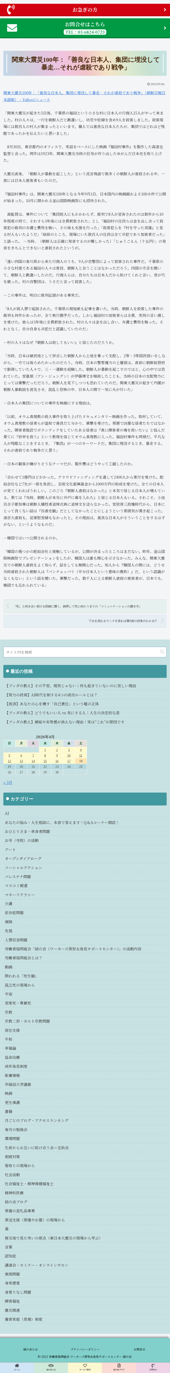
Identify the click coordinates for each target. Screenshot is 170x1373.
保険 (8, 921)
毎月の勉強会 (16, 1129)
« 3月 (7, 782)
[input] (85, 652)
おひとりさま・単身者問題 (27, 831)
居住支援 (12, 1030)
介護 (8, 903)
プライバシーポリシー (85, 1349)
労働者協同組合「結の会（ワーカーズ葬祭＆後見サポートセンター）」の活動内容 (73, 948)
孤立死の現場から (20, 985)
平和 (8, 1039)
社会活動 (12, 1174)
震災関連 (12, 1310)
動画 (8, 967)
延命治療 (12, 1057)
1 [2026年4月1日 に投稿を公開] (45, 749)
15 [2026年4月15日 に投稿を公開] (45, 761)
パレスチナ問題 (18, 876)
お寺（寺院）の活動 (22, 840)
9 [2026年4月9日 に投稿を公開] (57, 755)
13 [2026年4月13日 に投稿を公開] (21, 761)
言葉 (8, 1247)
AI (7, 813)
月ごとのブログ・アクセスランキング (37, 1120)
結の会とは (30, 1349)
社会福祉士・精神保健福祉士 (29, 1183)
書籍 (8, 1111)
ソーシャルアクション (23, 867)
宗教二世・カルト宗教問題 (27, 1021)
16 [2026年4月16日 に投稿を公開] (57, 761)
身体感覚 (12, 1283)
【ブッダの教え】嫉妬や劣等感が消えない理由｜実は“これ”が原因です (64, 721)
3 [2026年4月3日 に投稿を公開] (69, 749)
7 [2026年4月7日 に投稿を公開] (33, 755)
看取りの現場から (20, 1165)
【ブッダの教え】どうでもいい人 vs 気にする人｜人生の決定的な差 (62, 712)
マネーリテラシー (20, 894)
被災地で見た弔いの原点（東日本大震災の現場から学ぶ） (54, 1238)
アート (10, 849)
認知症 (10, 1255)
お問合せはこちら (86, 27)
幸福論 (10, 1048)
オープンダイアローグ (23, 858)
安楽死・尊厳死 (18, 1003)
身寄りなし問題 (18, 1292)
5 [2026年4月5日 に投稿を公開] (9, 755)
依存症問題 (14, 912)
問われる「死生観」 (22, 975)
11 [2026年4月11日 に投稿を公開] (80, 755)
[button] (162, 652)
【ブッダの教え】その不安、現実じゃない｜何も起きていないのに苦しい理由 (70, 685)
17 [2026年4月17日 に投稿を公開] (69, 761)
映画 (8, 1093)
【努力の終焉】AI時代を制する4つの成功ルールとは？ (51, 694)
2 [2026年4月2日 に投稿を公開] (57, 749)
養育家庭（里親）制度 (23, 1319)
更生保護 (12, 1102)
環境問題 (12, 1138)
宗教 (8, 1012)
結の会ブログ (16, 1201)
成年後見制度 (16, 1066)
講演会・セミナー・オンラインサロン (37, 1265)
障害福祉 (12, 1301)
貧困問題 (12, 1274)
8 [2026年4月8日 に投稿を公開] (45, 755)
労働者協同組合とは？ (23, 957)
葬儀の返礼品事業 (20, 1210)
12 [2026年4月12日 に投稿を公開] (9, 761)
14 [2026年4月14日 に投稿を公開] (33, 761)
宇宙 (8, 994)
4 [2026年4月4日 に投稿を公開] (81, 749)
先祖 (8, 930)
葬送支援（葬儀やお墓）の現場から (35, 1219)
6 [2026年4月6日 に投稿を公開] (21, 755)
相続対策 (12, 1156)
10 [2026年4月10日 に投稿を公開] (69, 755)
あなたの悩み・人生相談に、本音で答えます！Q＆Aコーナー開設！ (62, 822)
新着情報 (12, 1075)
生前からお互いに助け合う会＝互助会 (37, 1147)
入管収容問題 (16, 939)
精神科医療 (14, 1192)
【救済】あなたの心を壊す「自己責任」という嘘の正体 (52, 703)
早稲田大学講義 (18, 1084)
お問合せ (139, 1349)
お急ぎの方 (86, 10)
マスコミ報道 (16, 885)
